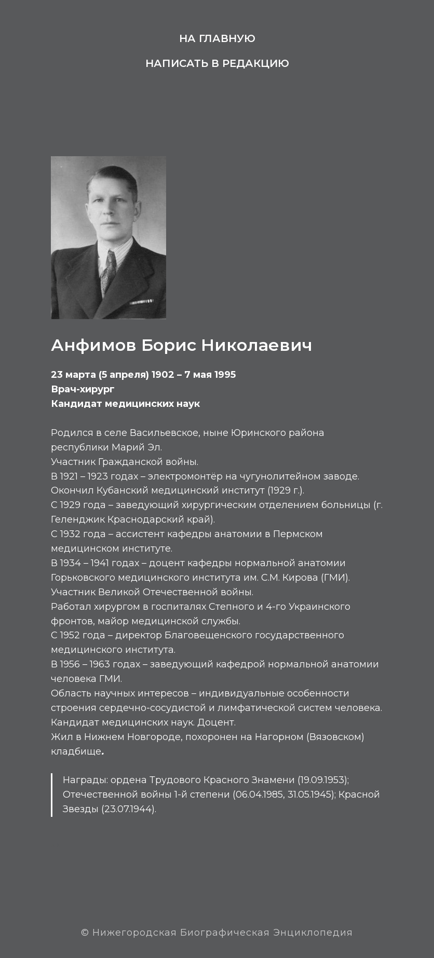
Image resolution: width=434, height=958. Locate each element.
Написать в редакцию (217, 63)
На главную (217, 38)
